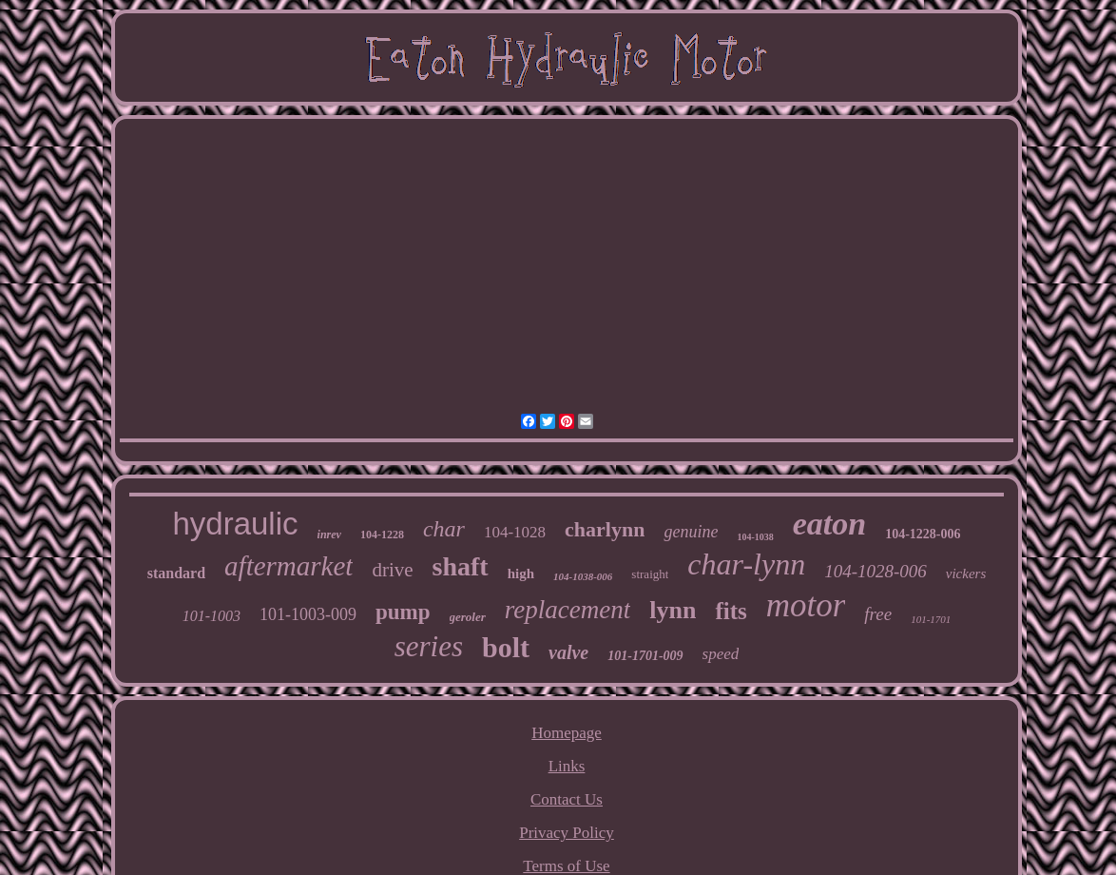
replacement (567, 609)
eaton (829, 523)
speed (721, 654)
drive (392, 569)
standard (176, 573)
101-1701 (931, 619)
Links (567, 766)
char (444, 528)
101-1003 (212, 616)
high (521, 573)
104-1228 (382, 534)
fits (730, 611)
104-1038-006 (582, 576)
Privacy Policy (566, 833)
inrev (329, 534)
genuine (691, 531)
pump (403, 612)
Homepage (566, 733)
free (878, 614)
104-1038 (755, 537)
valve (568, 652)
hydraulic (235, 523)
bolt (505, 647)
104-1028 (515, 532)
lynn (672, 610)
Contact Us (566, 799)
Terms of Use (566, 866)
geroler (468, 617)
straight (649, 574)
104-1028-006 (875, 571)
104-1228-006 (922, 534)
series (428, 646)
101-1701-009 (645, 656)
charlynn (605, 529)
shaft (461, 566)
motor (806, 605)
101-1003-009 (308, 614)
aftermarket (288, 566)
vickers (966, 573)
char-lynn (746, 564)
